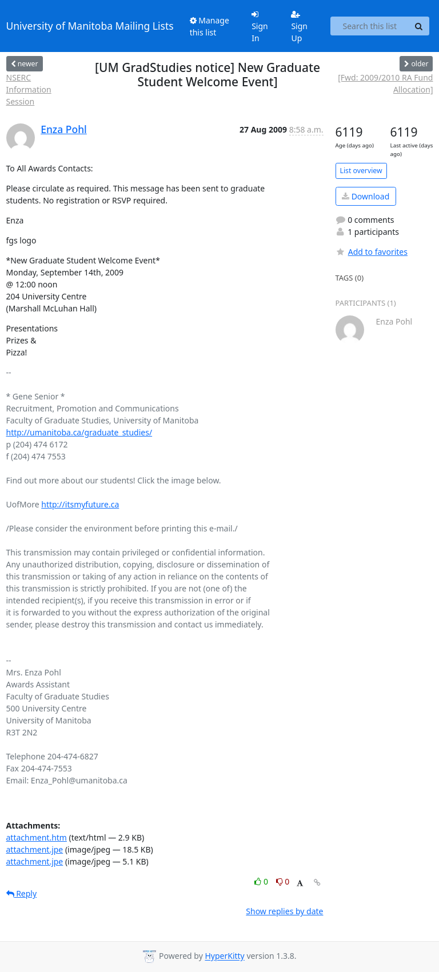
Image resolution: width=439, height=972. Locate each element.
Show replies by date (284, 911)
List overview (361, 170)
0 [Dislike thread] (283, 881)
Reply (21, 893)
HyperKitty (224, 956)
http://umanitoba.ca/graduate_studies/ (79, 432)
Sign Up (299, 26)
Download (365, 196)
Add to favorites (372, 251)
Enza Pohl (64, 129)
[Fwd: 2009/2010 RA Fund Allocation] (385, 83)
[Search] (419, 26)
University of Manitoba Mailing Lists (90, 26)
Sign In (260, 26)
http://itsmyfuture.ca (80, 504)
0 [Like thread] (262, 881)
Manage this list (209, 26)
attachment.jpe (34, 849)
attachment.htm (36, 837)
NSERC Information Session (28, 89)
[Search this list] (369, 26)
